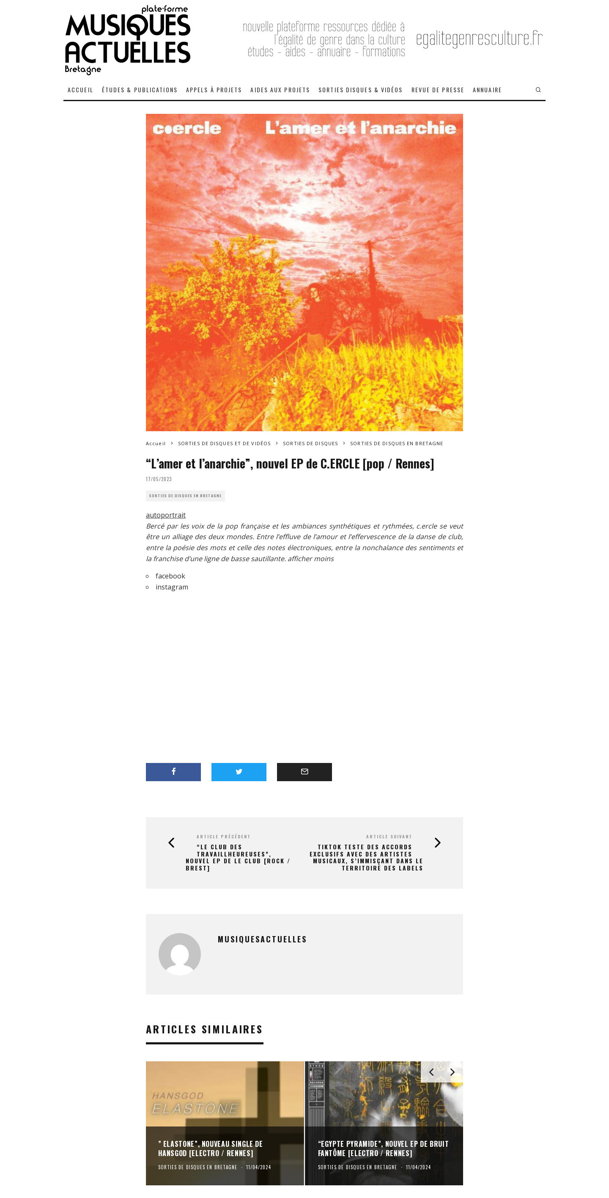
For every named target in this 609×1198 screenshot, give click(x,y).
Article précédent (224, 836)
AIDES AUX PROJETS (280, 89)
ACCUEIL (80, 89)
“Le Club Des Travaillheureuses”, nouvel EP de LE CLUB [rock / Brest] (238, 857)
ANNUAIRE (487, 89)
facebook (170, 576)
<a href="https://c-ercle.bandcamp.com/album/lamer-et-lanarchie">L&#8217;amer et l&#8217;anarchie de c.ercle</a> (294, 665)
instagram (172, 587)
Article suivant (389, 836)
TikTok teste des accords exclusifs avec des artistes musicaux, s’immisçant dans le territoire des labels (366, 857)
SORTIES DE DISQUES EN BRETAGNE (185, 495)
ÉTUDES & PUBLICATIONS (140, 89)
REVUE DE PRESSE (438, 89)
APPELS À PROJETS (214, 89)
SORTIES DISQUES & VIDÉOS (360, 89)
